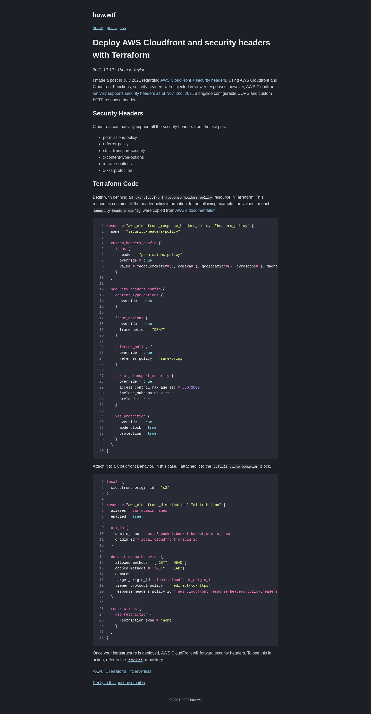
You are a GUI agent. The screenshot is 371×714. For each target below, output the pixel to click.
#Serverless (140, 671)
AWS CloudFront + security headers (193, 80)
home (98, 28)
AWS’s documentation (195, 210)
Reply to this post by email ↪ (119, 682)
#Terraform (116, 671)
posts (111, 28)
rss (123, 28)
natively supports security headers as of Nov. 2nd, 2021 (143, 93)
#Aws (98, 671)
